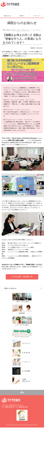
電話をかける (7, 15)
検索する (22, 15)
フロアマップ (36, 15)
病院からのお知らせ (10, 288)
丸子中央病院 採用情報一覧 (22, 277)
